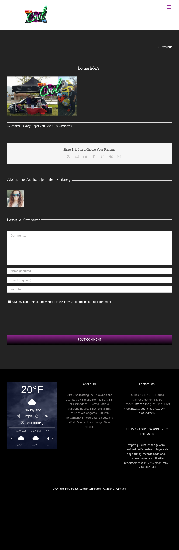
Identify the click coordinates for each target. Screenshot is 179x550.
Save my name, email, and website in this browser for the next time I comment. (62, 302)
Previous (166, 47)
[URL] (89, 289)
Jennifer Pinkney (21, 126)
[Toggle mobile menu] (169, 7)
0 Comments (64, 126)
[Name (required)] (89, 271)
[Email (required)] (89, 280)
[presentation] (42, 319)
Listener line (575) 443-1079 (151, 404)
